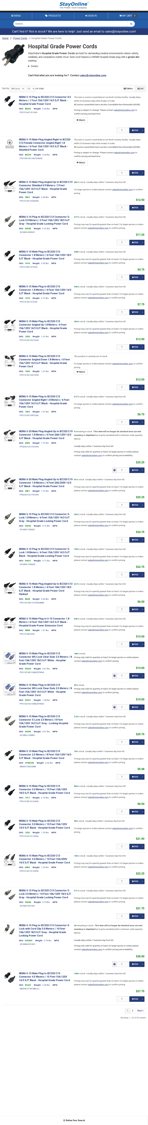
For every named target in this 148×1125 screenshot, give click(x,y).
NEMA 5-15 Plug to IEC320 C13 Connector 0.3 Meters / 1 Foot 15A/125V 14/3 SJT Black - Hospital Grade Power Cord (45, 100)
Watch (80, 120)
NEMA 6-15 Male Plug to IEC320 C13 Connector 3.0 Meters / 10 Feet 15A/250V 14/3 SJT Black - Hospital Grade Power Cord (44, 859)
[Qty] (123, 130)
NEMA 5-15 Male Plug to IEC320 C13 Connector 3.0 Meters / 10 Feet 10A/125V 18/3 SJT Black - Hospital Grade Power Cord (44, 789)
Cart (128, 16)
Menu (16, 16)
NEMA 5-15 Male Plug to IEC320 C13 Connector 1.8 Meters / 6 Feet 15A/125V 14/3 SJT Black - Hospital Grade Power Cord (45, 290)
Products (53, 16)
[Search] (131, 24)
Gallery (128, 88)
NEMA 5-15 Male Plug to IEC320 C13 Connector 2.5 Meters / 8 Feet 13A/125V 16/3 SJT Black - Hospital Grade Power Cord (45, 755)
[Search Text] (70, 24)
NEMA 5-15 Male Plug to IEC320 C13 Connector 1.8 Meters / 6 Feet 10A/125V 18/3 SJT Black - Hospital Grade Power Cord (45, 255)
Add (135, 130)
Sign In (91, 16)
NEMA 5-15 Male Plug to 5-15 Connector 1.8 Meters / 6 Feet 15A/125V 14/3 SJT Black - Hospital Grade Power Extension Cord (44, 622)
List (140, 88)
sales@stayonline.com (120, 31)
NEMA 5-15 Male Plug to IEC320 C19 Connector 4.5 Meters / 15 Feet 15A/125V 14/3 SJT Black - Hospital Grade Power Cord (44, 977)
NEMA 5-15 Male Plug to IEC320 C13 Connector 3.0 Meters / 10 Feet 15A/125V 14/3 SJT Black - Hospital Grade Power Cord (44, 824)
